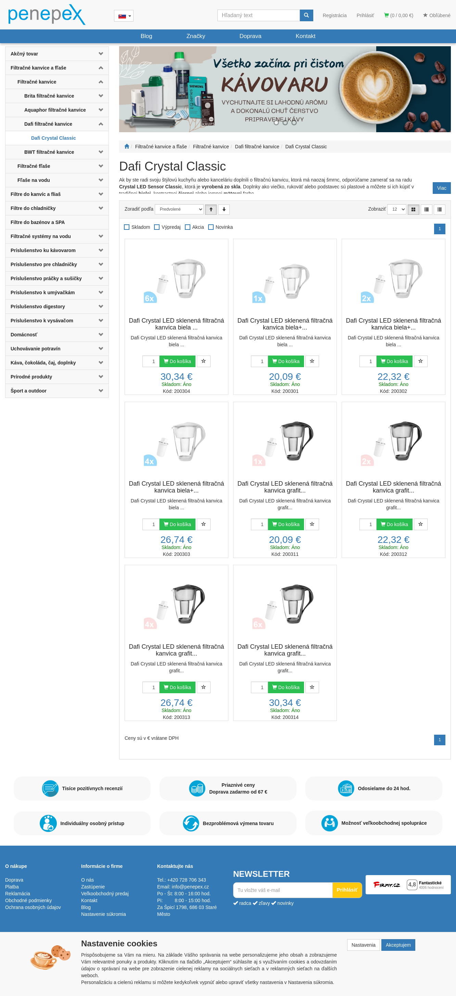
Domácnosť (24, 334)
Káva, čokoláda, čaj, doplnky (43, 362)
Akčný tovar (24, 54)
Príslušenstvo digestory (38, 306)
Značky (196, 36)
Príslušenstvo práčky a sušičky (46, 278)
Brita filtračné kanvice (49, 96)
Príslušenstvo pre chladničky (44, 264)
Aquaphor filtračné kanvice (55, 110)
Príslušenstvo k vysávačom (42, 320)
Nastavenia (364, 945)
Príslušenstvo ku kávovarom (43, 250)
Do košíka (177, 361)
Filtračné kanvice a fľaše (38, 68)
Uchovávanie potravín (36, 348)
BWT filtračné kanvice (49, 152)
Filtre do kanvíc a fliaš (36, 194)
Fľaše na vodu (33, 180)
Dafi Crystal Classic (53, 138)
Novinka (224, 227)
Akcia (198, 227)
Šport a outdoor (29, 391)
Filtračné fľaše (33, 166)
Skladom (140, 227)
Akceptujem (398, 945)
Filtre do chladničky (33, 208)
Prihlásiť (365, 15)
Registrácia (335, 15)
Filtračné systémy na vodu (41, 236)
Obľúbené (437, 15)
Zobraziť (377, 209)
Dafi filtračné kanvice (48, 124)
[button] (100, 54)
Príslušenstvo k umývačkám (43, 292)
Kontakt (306, 36)
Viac (441, 188)
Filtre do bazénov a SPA (38, 222)
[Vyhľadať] (306, 15)
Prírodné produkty (31, 376)
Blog (146, 36)
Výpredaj (171, 227)
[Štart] (126, 146)
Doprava (250, 36)
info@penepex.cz (190, 886)
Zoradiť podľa (139, 209)
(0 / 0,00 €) (399, 15)
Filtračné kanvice (36, 82)
